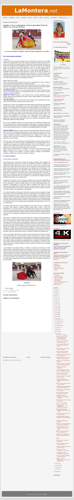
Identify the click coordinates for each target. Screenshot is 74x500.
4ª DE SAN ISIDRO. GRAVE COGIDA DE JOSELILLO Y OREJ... (62, 428)
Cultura (35, 17)
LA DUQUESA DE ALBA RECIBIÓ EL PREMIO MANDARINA (63, 387)
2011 (56, 316)
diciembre (58, 319)
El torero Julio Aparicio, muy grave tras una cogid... (63, 376)
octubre (58, 323)
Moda (41, 17)
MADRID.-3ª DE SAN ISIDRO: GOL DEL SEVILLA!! (62, 432)
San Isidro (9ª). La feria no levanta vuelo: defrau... (63, 400)
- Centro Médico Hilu (58, 276)
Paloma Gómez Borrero (59, 268)
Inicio (28, 357)
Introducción (56, 264)
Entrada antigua (45, 357)
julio (57, 329)
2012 (56, 314)
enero (57, 469)
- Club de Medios (57, 280)
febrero (58, 467)
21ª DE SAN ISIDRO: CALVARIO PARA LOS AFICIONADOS (63, 364)
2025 (56, 291)
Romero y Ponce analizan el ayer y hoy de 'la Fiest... (63, 384)
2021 (56, 297)
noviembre (58, 321)
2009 (56, 471)
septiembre (58, 325)
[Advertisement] (26, 344)
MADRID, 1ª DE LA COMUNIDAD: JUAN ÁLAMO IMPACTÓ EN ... (63, 460)
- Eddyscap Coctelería (58, 283)
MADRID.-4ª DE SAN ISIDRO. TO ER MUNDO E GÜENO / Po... (63, 424)
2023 (56, 293)
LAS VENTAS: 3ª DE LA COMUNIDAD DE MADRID (62, 453)
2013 (56, 312)
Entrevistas (54, 17)
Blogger (45, 494)
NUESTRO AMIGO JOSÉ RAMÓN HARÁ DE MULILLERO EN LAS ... (61, 338)
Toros (17, 17)
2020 (56, 299)
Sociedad (23, 17)
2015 (56, 308)
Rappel (55, 269)
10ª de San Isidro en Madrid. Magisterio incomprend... (62, 393)
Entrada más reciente (9, 357)
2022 (56, 295)
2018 (56, 303)
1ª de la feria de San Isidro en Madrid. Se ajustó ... (62, 444)
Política (30, 17)
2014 (56, 310)
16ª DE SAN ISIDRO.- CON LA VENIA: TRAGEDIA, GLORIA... (63, 370)
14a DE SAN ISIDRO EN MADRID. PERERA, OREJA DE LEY (62, 380)
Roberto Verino (57, 267)
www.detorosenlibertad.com (29, 285)
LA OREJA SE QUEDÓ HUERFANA (61, 367)
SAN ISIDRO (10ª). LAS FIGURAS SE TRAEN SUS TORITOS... (62, 396)
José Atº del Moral (12, 291)
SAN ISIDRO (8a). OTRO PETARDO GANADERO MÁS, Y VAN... (63, 410)
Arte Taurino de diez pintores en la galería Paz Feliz (63, 447)
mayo (57, 333)
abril (57, 463)
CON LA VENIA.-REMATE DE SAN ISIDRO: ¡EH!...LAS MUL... (62, 345)
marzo (57, 465)
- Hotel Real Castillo (58, 279)
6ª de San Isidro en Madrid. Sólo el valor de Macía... (63, 414)
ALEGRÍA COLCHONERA (61, 403)
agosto (57, 327)
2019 (56, 301)
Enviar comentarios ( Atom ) (15, 360)
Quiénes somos (62, 17)
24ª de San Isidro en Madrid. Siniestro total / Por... (62, 342)
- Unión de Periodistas (58, 277)
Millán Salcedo (57, 265)
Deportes (47, 17)
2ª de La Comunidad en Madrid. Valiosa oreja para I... (63, 456)
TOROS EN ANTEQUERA (61, 334)
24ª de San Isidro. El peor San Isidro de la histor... (62, 349)
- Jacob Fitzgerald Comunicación (61, 281)
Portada (5, 17)
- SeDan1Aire (56, 274)
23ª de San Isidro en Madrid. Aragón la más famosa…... (62, 352)
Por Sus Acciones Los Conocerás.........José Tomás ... (63, 450)
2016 (56, 306)
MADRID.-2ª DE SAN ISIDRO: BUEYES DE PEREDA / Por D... (62, 435)
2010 (56, 318)
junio (57, 331)
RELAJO (58, 438)
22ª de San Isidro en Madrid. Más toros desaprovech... (63, 355)
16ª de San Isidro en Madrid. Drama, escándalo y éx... (62, 373)
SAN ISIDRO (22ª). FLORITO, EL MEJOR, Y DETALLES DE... (63, 358)
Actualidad (11, 17)
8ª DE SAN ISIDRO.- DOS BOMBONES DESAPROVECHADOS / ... (62, 406)
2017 (56, 304)
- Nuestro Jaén (57, 284)
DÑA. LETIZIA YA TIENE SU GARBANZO (62, 441)
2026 (56, 289)
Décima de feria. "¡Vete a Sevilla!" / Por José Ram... (63, 390)
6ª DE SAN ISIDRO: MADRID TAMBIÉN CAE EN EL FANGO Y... (63, 417)
